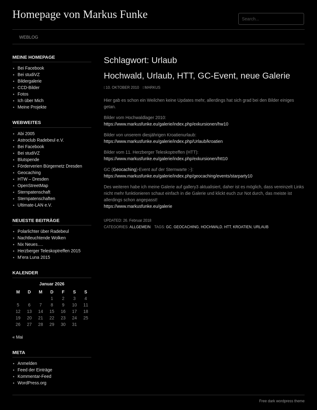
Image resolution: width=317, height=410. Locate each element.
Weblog (28, 37)
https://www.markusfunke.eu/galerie (138, 206)
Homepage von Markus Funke (80, 14)
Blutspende (28, 159)
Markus (152, 87)
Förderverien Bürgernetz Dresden (50, 166)
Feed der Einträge (35, 369)
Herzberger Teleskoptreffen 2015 (49, 250)
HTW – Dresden (33, 179)
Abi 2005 (26, 133)
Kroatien (242, 227)
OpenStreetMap (33, 185)
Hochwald (211, 227)
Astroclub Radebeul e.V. (41, 140)
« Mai (17, 337)
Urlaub (261, 227)
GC (169, 227)
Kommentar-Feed (34, 376)
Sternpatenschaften (36, 198)
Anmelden (27, 363)
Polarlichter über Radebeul (43, 231)
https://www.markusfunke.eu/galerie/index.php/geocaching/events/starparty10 (178, 175)
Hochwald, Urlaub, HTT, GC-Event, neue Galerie (197, 75)
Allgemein (139, 227)
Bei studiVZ (29, 74)
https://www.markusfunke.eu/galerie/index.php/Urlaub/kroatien (163, 141)
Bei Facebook (31, 68)
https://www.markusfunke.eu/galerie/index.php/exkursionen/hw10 (166, 124)
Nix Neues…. (30, 244)
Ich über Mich (31, 100)
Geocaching (124, 169)
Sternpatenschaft (34, 192)
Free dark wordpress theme (282, 401)
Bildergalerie (30, 81)
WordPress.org (32, 382)
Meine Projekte (32, 107)
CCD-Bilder (29, 87)
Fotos (23, 94)
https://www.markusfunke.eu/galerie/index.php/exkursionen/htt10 (166, 158)
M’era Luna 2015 (34, 257)
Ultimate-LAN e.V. (35, 205)
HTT (227, 227)
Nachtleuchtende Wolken (42, 237)
